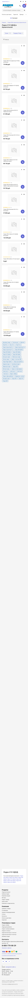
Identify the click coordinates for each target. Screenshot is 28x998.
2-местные (19, 371)
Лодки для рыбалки (18, 361)
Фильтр (7, 39)
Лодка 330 (14, 378)
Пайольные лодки (16, 356)
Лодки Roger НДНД (7, 361)
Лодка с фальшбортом (8, 376)
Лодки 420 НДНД (11, 882)
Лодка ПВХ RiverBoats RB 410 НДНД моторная (10, 111)
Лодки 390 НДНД (11, 880)
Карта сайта (5, 901)
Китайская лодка (16, 364)
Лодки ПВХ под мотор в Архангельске (17, 22)
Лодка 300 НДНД (16, 354)
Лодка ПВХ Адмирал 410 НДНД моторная (11, 86)
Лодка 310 (21, 378)
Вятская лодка (6, 368)
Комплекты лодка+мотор (8, 903)
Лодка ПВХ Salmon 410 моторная (11, 258)
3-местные (12, 371)
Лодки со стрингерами (17, 368)
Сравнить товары (6, 908)
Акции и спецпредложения (8, 912)
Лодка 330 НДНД (16, 352)
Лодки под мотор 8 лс (8, 347)
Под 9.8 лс (5, 344)
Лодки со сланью (6, 930)
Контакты (4, 916)
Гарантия (15, 14)
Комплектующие (6, 895)
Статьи (3, 914)
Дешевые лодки (6, 342)
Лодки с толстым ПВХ (16, 359)
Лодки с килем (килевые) (8, 928)
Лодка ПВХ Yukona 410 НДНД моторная (10, 234)
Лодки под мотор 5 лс (20, 347)
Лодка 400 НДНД (19, 349)
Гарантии (4, 919)
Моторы (4, 897)
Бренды (22, 14)
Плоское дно (15, 342)
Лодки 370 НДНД (11, 879)
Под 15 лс (12, 344)
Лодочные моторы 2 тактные (9, 932)
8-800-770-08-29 (20, 5)
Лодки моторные (6, 892)
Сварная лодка (6, 364)
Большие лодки (6, 356)
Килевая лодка (6, 378)
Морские (22, 342)
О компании (5, 910)
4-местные (5, 371)
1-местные (5, 373)
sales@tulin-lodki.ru (10, 967)
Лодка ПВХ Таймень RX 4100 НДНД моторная (10, 160)
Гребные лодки (5, 894)
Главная (4, 22)
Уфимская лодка (7, 366)
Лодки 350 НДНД (13, 877)
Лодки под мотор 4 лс (8, 349)
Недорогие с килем (19, 376)
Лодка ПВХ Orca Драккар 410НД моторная (11, 61)
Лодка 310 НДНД (7, 354)
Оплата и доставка (6, 14)
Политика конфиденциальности (10, 984)
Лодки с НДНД (13, 373)
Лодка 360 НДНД (7, 352)
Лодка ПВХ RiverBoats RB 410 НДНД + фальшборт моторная (10, 185)
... (26, 14)
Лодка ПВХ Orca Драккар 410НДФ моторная (9, 307)
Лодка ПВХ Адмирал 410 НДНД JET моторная (11, 332)
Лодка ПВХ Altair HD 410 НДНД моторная (11, 283)
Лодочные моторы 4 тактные (9, 934)
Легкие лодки (6, 359)
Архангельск (5, 1)
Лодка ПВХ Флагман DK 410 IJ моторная (10, 210)
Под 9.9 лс (18, 344)
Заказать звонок (6, 948)
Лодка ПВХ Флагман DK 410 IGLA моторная (11, 135)
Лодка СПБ (15, 366)
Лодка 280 (5, 381)
